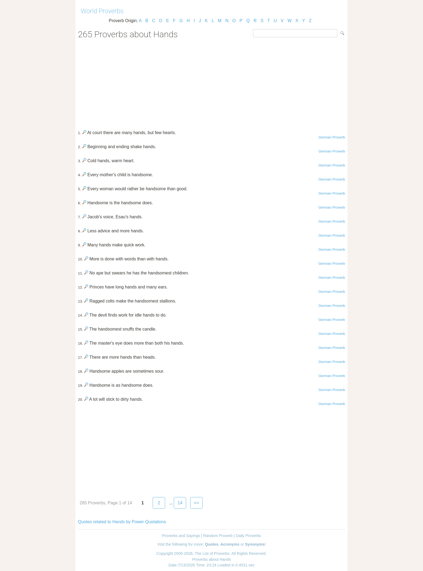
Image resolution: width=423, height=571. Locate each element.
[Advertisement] (211, 82)
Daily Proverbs (248, 535)
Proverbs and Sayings (181, 535)
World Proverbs (102, 11)
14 (180, 503)
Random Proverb (218, 535)
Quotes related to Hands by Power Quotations (122, 521)
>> (196, 503)
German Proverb (331, 137)
